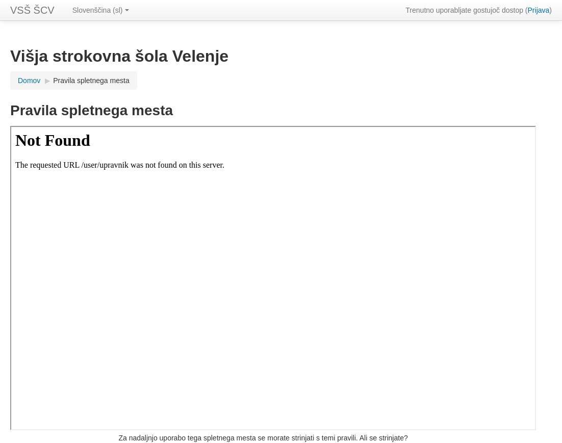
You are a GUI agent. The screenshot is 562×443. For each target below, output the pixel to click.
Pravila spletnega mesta (91, 80)
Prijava (539, 10)
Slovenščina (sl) (100, 10)
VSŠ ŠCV (32, 10)
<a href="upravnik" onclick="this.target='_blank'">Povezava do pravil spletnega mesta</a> (273, 278)
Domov (29, 80)
